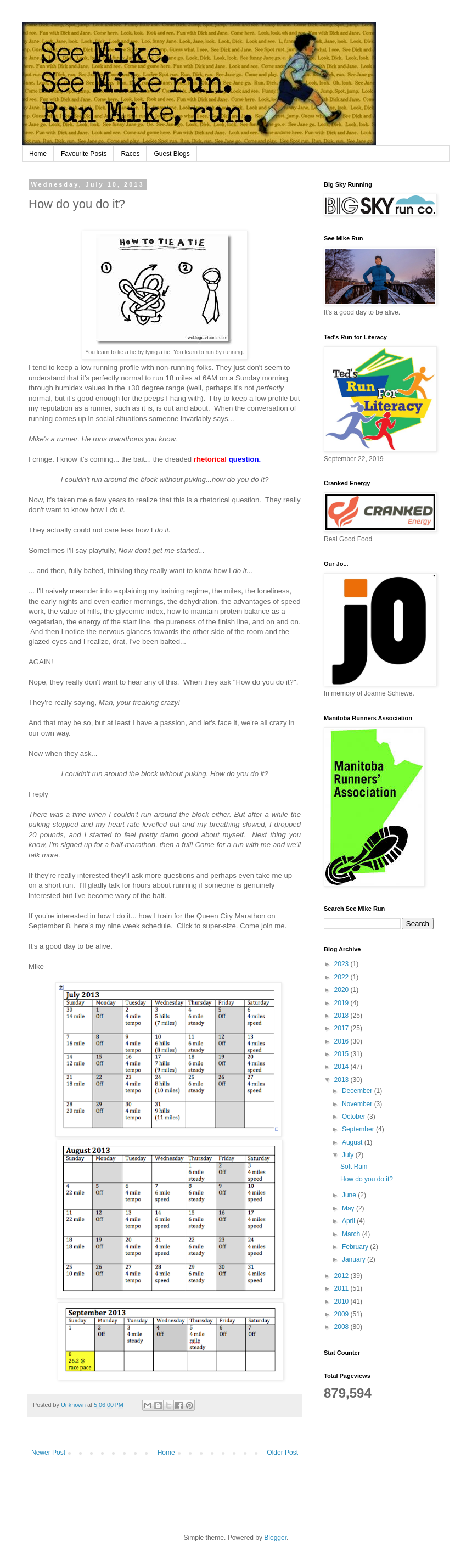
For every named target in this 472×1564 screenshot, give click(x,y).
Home (38, 154)
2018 (342, 1015)
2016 (342, 1041)
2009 (342, 1314)
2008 (342, 1327)
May (349, 1208)
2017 (342, 1028)
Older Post (282, 1452)
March (352, 1234)
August (353, 1142)
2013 (342, 1080)
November (358, 1104)
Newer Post (48, 1452)
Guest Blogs (171, 154)
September (359, 1129)
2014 (342, 1066)
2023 (342, 964)
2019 (342, 1003)
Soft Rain (353, 1166)
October (354, 1116)
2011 (342, 1288)
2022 (342, 977)
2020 (342, 990)
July (349, 1155)
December (358, 1091)
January (354, 1259)
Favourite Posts (83, 154)
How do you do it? (366, 1179)
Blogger (275, 1537)
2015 (342, 1054)
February (356, 1247)
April (349, 1221)
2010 (342, 1301)
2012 (342, 1276)
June (350, 1195)
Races (130, 154)
